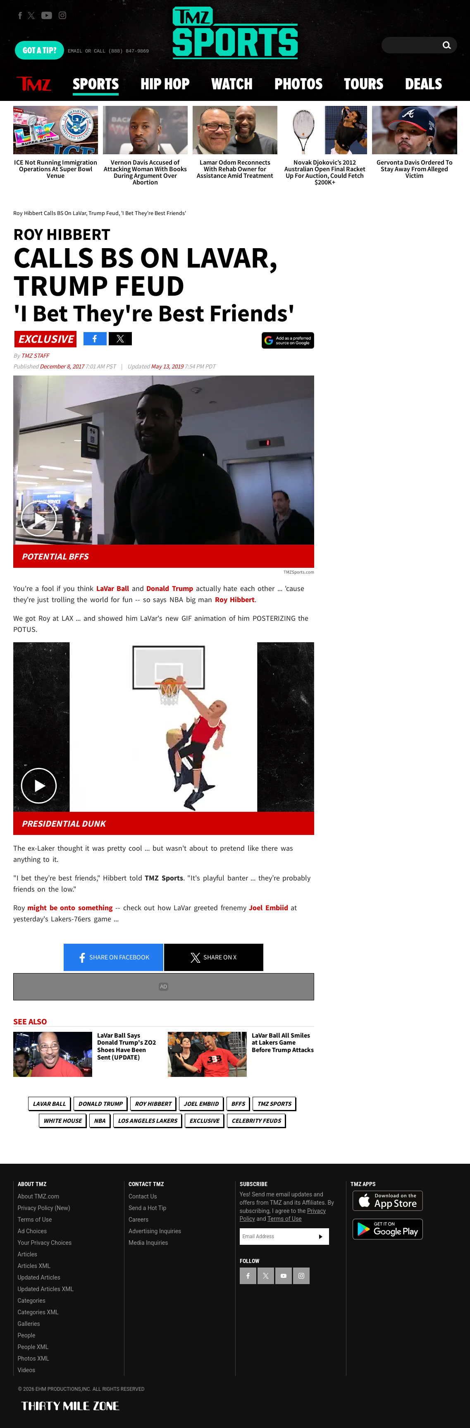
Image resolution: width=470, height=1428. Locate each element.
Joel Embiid (201, 1103)
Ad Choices (32, 1231)
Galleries (29, 1323)
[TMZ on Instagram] (62, 15)
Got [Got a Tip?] (39, 50)
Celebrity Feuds (256, 1120)
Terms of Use (35, 1219)
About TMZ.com (39, 1196)
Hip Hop (165, 85)
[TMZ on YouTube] (283, 1276)
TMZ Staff (35, 355)
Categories (31, 1300)
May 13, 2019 (167, 366)
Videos (27, 1370)
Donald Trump (169, 588)
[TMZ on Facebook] (20, 15)
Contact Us (143, 1196)
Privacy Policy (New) (44, 1208)
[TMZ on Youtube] (46, 15)
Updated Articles (39, 1277)
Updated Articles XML (46, 1289)
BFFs (238, 1103)
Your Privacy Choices (45, 1242)
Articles (28, 1254)
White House (62, 1120)
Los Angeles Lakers (147, 1120)
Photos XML (33, 1358)
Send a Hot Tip (147, 1208)
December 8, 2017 (62, 366)
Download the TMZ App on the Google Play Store (388, 1229)
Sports (96, 85)
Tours (363, 85)
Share (113, 958)
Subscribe (321, 1236)
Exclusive (204, 1120)
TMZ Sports (274, 1103)
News (34, 84)
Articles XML (34, 1266)
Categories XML (38, 1312)
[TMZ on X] (32, 15)
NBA (99, 1120)
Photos (298, 85)
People (27, 1335)
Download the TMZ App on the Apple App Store (388, 1201)
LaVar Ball (49, 1103)
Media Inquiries (148, 1242)
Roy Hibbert (153, 1103)
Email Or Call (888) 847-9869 (108, 51)
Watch (232, 85)
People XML (33, 1347)
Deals (423, 85)
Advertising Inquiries (155, 1231)
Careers (138, 1219)
